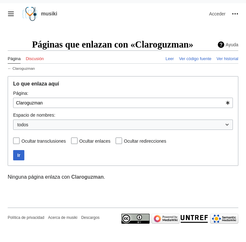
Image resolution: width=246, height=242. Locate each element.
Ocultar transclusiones (43, 141)
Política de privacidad (26, 217)
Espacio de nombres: (34, 115)
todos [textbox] (22, 124)
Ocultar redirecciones (145, 141)
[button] (11, 14)
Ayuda (232, 44)
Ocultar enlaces (95, 141)
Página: (20, 93)
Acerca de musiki (62, 217)
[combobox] (123, 103)
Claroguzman (23, 68)
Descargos (90, 217)
